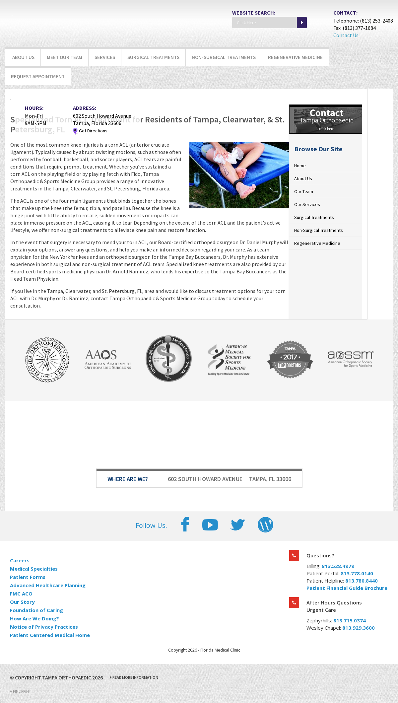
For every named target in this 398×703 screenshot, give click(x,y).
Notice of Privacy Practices (44, 626)
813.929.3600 (358, 627)
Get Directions (93, 131)
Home (300, 166)
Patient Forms (27, 577)
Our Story (22, 601)
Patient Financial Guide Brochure (346, 588)
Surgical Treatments (153, 57)
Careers (20, 560)
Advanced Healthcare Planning (48, 585)
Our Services (307, 204)
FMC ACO (21, 593)
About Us (23, 57)
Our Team (303, 191)
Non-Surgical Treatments (224, 57)
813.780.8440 (361, 580)
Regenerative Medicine (295, 57)
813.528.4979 (338, 566)
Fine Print (20, 691)
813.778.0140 (357, 573)
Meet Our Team (64, 57)
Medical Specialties (34, 568)
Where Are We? (127, 479)
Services (105, 57)
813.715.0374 (349, 620)
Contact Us (346, 35)
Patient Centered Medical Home (50, 635)
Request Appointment (38, 76)
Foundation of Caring (36, 610)
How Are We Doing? (34, 618)
